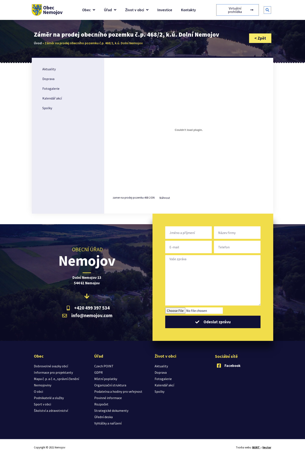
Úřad (110, 10)
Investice (164, 10)
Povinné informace (108, 398)
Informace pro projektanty (53, 372)
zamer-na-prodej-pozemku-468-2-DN (134, 197)
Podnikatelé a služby (49, 398)
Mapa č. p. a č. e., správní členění (56, 379)
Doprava (48, 79)
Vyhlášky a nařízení (108, 423)
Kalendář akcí (52, 98)
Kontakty (188, 10)
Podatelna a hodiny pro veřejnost (118, 391)
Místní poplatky (105, 379)
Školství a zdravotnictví (51, 410)
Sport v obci (42, 404)
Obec (88, 10)
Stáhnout (164, 197)
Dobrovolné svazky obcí (51, 366)
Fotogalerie (51, 88)
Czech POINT (104, 366)
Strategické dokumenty (111, 410)
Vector (266, 447)
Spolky (47, 108)
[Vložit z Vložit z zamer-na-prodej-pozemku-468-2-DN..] (189, 129)
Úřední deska (103, 417)
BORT (256, 447)
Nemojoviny (42, 385)
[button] (267, 10)
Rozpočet (101, 404)
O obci (38, 391)
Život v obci (136, 10)
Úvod (38, 43)
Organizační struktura (110, 385)
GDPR (98, 372)
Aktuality (49, 69)
